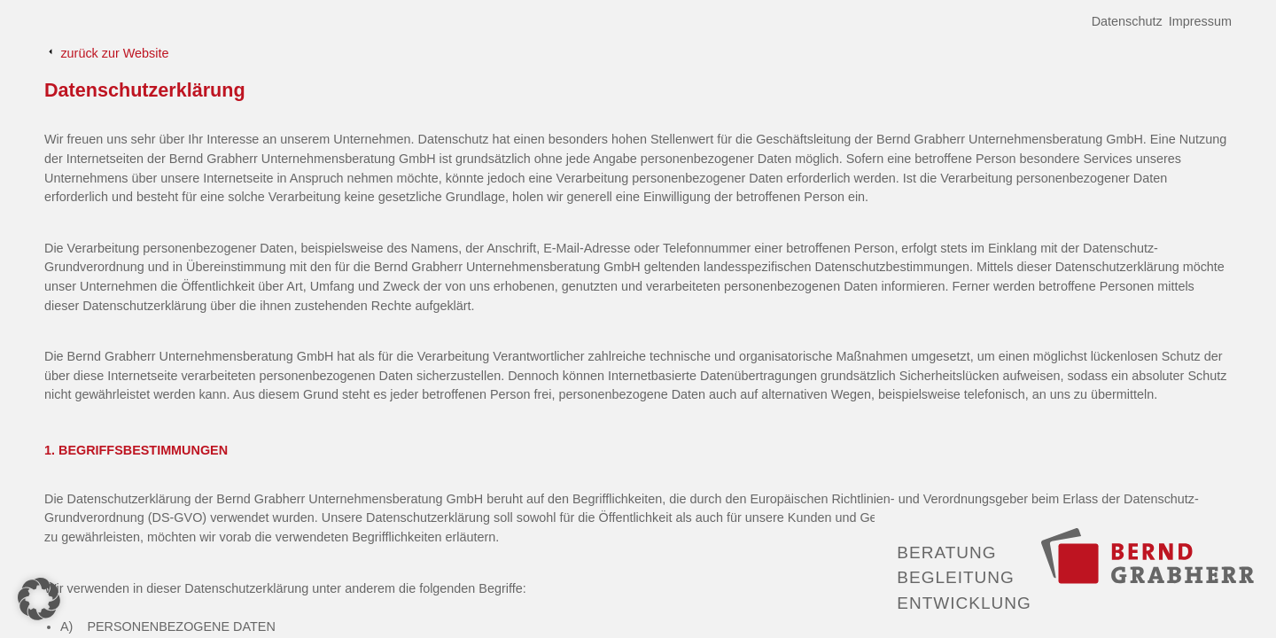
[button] (39, 599)
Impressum (1200, 21)
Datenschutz (1127, 21)
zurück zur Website (106, 52)
